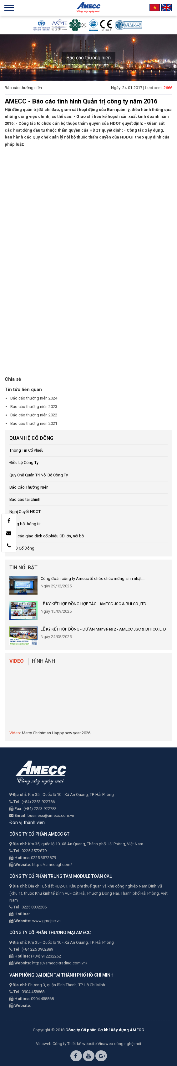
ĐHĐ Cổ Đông (21, 548)
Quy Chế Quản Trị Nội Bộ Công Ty (38, 475)
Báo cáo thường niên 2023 (33, 406)
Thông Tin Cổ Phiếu (26, 450)
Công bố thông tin (25, 523)
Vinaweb (44, 1043)
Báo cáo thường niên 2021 (33, 423)
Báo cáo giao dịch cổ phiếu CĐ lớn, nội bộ (46, 536)
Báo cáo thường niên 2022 (33, 415)
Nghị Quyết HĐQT (25, 511)
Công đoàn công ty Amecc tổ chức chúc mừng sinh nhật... (92, 578)
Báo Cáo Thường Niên (28, 487)
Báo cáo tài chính (24, 499)
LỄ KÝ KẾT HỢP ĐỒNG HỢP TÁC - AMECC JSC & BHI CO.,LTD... (95, 603)
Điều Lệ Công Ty (23, 462)
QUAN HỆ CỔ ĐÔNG (31, 438)
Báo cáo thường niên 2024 (33, 398)
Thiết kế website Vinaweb (90, 1043)
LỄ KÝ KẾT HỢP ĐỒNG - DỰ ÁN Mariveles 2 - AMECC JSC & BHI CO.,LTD (103, 629)
